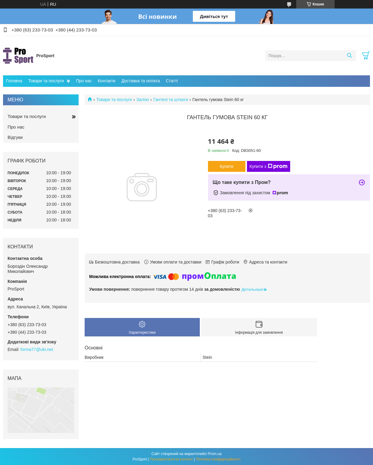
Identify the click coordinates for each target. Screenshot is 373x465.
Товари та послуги (46, 80)
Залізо (142, 99)
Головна (14, 80)
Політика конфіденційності (218, 459)
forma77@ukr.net (37, 349)
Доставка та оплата (141, 80)
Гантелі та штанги (170, 99)
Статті (172, 80)
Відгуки (15, 137)
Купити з (268, 166)
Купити (226, 166)
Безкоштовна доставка (117, 262)
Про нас (84, 80)
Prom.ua (215, 454)
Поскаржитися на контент (171, 459)
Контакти (106, 80)
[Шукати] (349, 55)
